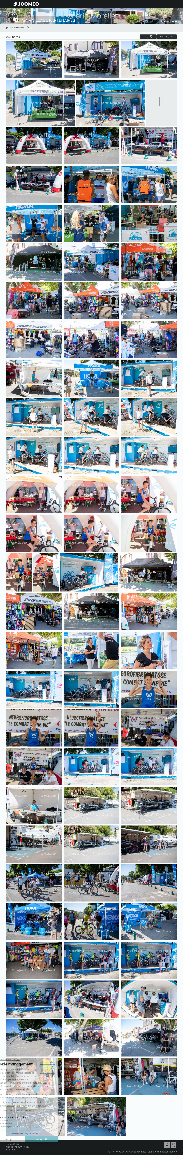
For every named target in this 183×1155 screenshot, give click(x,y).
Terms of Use (13, 1143)
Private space (168, 21)
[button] (8, 1139)
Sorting (167, 36)
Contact (10, 1149)
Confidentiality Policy (17, 1146)
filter (148, 36)
